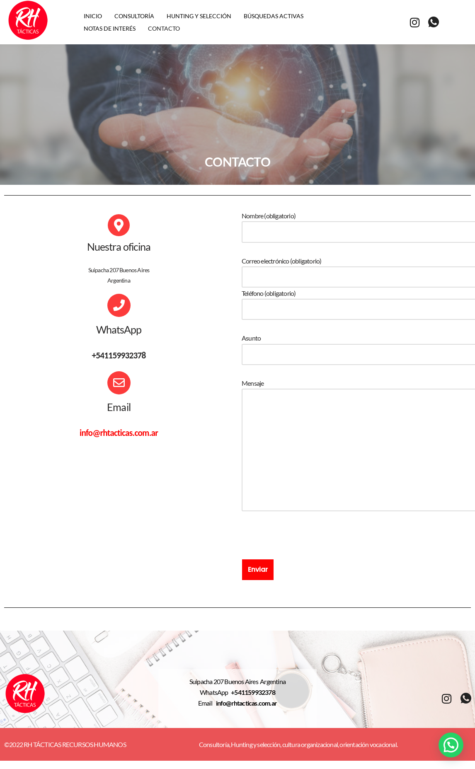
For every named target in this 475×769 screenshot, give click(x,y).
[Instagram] (414, 22)
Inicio (93, 15)
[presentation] (305, 543)
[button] (451, 745)
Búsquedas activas (273, 15)
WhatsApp (119, 329)
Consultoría (134, 15)
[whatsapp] (433, 22)
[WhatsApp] (119, 305)
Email (119, 407)
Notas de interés (110, 28)
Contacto (164, 28)
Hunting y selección (199, 15)
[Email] (119, 382)
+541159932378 (253, 692)
